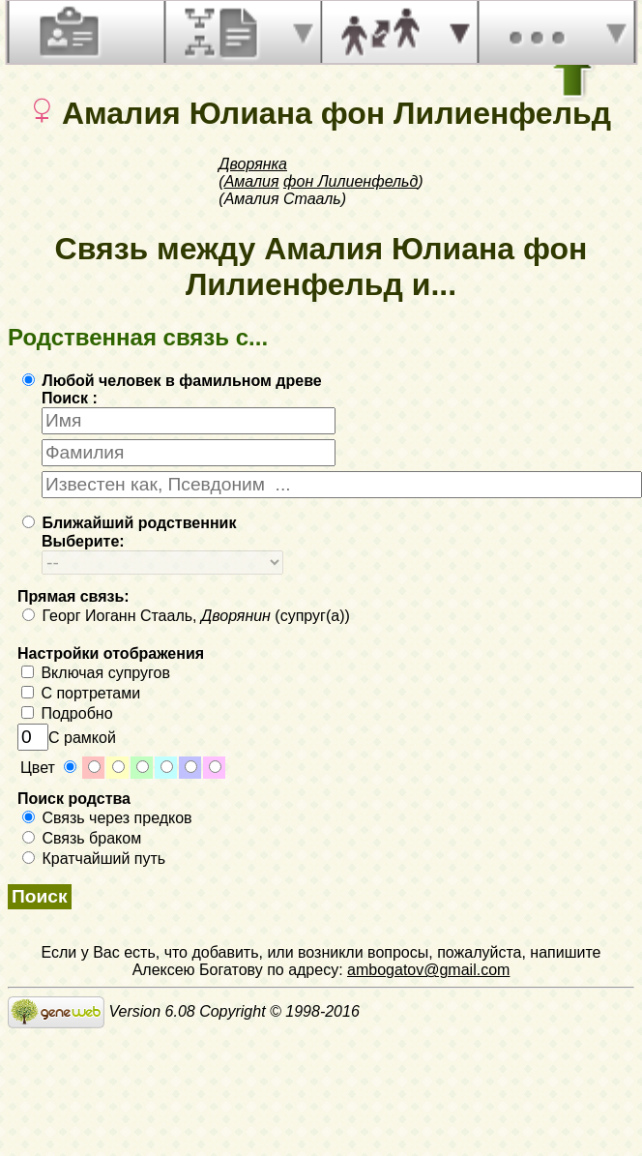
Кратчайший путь (93, 858)
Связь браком (81, 838)
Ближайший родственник (129, 523)
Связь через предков (107, 818)
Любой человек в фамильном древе (172, 380)
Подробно (67, 713)
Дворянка (253, 164)
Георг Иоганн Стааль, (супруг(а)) (186, 616)
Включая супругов (95, 673)
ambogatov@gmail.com (428, 970)
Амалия (251, 181)
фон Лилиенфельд (350, 181)
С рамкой (66, 737)
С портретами (80, 693)
